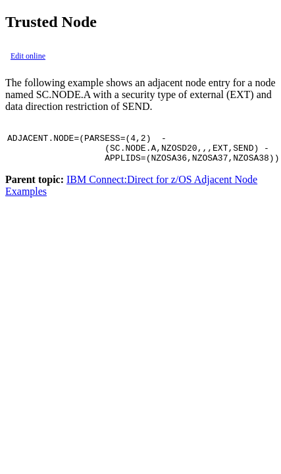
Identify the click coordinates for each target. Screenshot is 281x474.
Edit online (28, 56)
